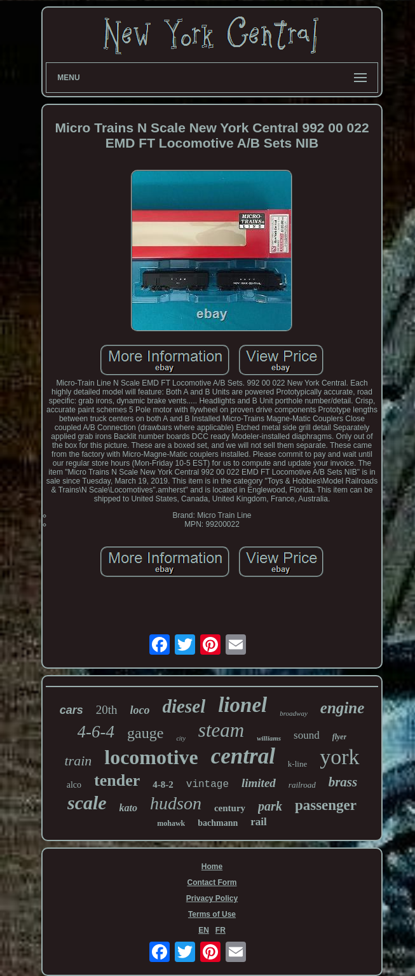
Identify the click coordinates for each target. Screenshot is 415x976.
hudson (175, 803)
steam (221, 730)
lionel (242, 705)
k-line (297, 764)
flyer (339, 736)
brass (343, 782)
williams (269, 738)
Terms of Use (212, 914)
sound (307, 735)
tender (117, 780)
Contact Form (211, 882)
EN (203, 930)
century (229, 808)
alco (74, 785)
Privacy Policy (212, 898)
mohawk (171, 823)
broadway (294, 713)
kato (128, 807)
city (180, 738)
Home (211, 866)
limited (259, 783)
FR (220, 930)
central (243, 756)
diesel (184, 706)
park (270, 806)
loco (140, 710)
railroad (302, 785)
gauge (145, 733)
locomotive (151, 757)
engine (342, 707)
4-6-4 (96, 731)
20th (107, 709)
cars (71, 710)
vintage (207, 784)
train (78, 761)
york (339, 757)
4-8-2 (163, 784)
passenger (326, 805)
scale (87, 802)
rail (258, 822)
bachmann (218, 823)
